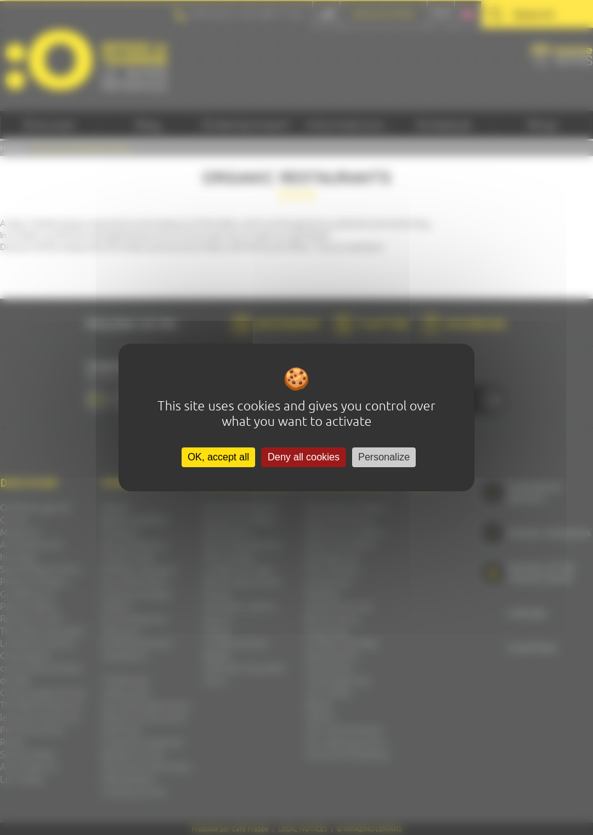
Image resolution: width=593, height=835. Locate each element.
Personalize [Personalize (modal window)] (384, 457)
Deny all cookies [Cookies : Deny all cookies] (303, 457)
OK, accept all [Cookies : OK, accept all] (219, 457)
